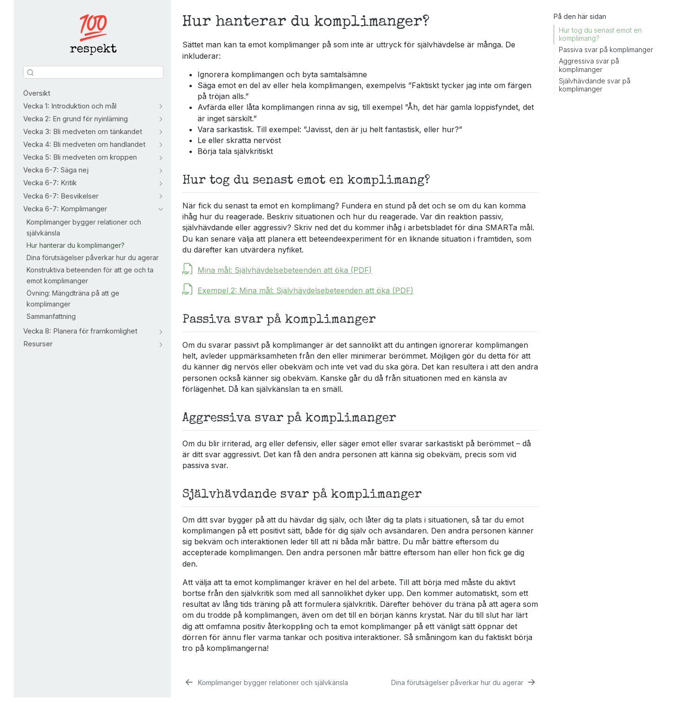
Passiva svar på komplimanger (606, 49)
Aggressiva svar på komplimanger (589, 65)
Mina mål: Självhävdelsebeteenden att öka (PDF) (284, 270)
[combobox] (93, 72)
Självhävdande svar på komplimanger (594, 85)
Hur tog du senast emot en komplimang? (600, 34)
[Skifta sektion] (158, 106)
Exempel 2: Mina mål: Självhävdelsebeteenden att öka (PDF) (305, 290)
